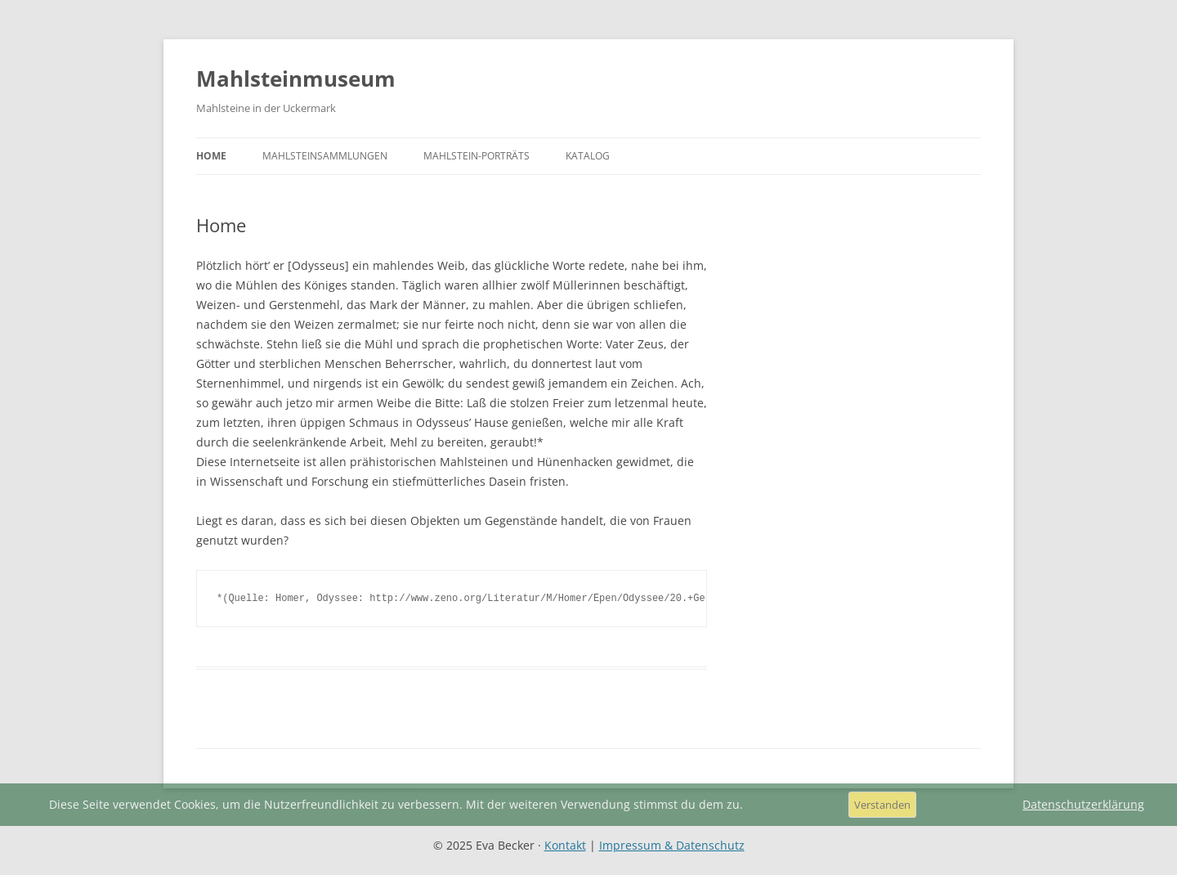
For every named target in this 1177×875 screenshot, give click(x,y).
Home (211, 156)
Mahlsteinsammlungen (324, 156)
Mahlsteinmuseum (296, 78)
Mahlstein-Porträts (476, 156)
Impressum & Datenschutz (672, 845)
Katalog (588, 156)
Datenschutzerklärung (1083, 804)
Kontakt (565, 845)
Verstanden (882, 804)
